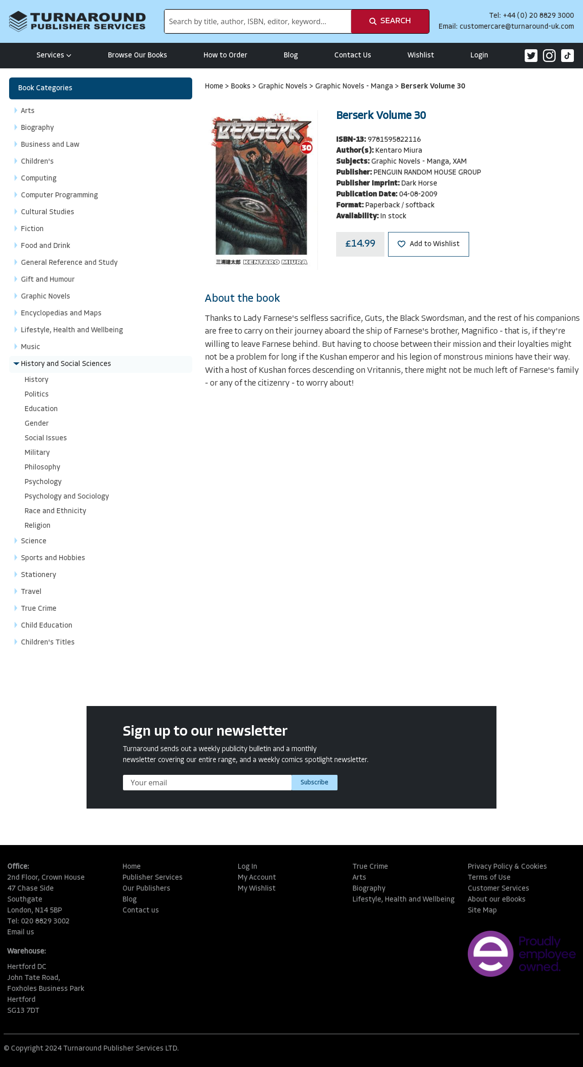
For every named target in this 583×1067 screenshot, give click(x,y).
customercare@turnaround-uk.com (517, 27)
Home (215, 86)
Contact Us (352, 55)
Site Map (482, 910)
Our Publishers (146, 888)
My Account (257, 877)
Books (241, 86)
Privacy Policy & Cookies (507, 867)
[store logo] (77, 21)
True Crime (370, 867)
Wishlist (421, 55)
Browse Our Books (137, 55)
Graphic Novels (283, 86)
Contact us (141, 910)
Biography (369, 888)
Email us (20, 932)
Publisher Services (153, 877)
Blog (291, 55)
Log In (247, 867)
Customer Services (498, 888)
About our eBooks (497, 899)
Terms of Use (489, 877)
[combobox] (257, 21)
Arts (359, 877)
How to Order (225, 55)
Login (479, 55)
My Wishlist (257, 888)
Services (54, 55)
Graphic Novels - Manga (355, 86)
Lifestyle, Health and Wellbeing (404, 899)
